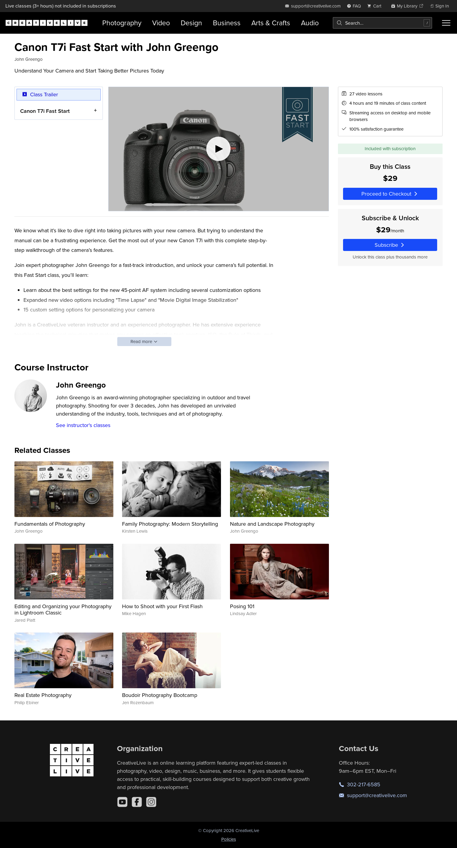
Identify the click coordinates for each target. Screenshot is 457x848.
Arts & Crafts (270, 23)
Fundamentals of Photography (49, 524)
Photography (121, 23)
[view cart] (375, 6)
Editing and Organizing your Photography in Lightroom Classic (63, 609)
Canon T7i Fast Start (45, 110)
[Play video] (219, 149)
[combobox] (382, 22)
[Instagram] (151, 802)
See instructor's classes (83, 425)
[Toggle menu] (446, 22)
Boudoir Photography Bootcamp (159, 695)
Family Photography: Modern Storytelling (170, 524)
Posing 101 (242, 606)
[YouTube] (122, 802)
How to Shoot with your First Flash (162, 606)
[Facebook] (136, 802)
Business (227, 23)
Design (191, 23)
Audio (310, 23)
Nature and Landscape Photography (272, 524)
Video (161, 23)
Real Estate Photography (43, 695)
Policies (228, 839)
